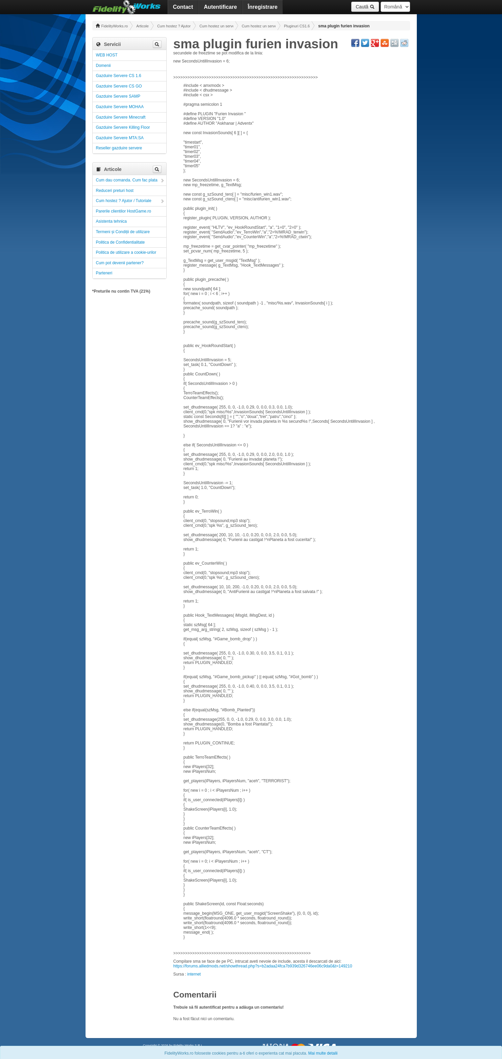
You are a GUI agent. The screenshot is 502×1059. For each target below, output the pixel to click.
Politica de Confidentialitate (120, 242)
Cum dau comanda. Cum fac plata (127, 180)
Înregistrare (263, 7)
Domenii (103, 65)
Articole (142, 26)
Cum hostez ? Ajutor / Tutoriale (174, 26)
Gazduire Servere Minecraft (121, 117)
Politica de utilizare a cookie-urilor (126, 252)
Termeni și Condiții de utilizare (123, 231)
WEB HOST (107, 55)
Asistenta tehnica (111, 221)
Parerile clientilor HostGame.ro (123, 211)
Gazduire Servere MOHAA (120, 106)
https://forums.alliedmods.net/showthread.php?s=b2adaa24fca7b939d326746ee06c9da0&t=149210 (262, 966)
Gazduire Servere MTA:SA (120, 138)
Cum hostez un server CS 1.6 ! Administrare (259, 26)
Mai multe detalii (323, 1053)
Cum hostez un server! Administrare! (216, 26)
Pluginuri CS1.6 (297, 26)
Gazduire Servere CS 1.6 (118, 75)
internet (194, 974)
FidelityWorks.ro (112, 25)
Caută (365, 6)
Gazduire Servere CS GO (119, 86)
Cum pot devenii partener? (120, 263)
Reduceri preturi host (115, 190)
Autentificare (220, 7)
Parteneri (104, 273)
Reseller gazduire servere (119, 148)
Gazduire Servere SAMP (118, 96)
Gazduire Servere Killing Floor (123, 127)
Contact (183, 7)
